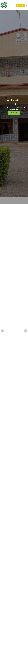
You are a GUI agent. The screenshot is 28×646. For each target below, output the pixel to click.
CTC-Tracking (20, 5)
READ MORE (14, 113)
